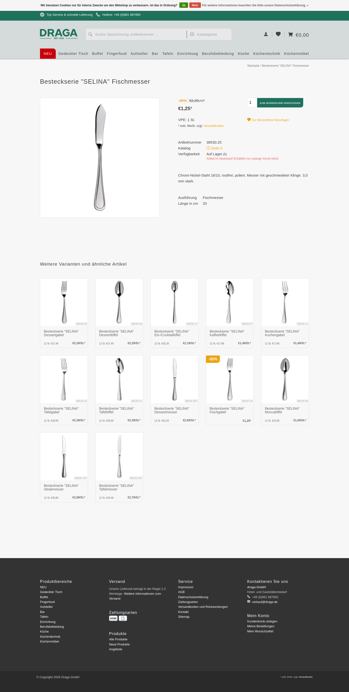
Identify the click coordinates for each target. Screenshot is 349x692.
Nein (195, 5)
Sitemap (184, 617)
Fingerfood (117, 55)
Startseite (253, 65)
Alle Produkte (118, 639)
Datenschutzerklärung (193, 597)
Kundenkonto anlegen (262, 621)
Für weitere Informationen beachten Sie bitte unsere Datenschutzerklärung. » (255, 5)
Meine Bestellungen (260, 626)
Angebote (115, 649)
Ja (183, 5)
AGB (181, 592)
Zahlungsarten (188, 602)
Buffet (97, 55)
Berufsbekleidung (218, 55)
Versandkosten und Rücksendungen (203, 607)
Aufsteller (139, 55)
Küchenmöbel (296, 55)
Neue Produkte (119, 644)
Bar (155, 55)
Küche (243, 55)
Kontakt (183, 612)
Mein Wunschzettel (260, 631)
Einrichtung (187, 55)
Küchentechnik (266, 55)
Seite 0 (214, 148)
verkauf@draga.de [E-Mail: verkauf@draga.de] (264, 602)
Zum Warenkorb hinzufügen (280, 103)
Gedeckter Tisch (73, 55)
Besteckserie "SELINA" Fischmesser (285, 65)
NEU (48, 53)
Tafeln (167, 55)
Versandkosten (214, 126)
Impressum (185, 587)
